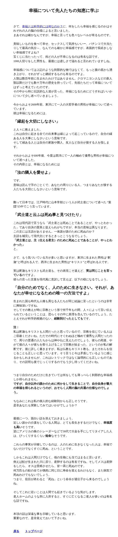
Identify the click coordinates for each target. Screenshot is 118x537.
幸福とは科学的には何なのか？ (42, 26)
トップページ (33, 531)
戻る (16, 531)
